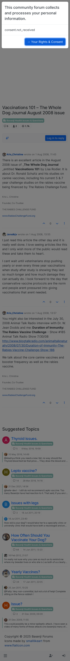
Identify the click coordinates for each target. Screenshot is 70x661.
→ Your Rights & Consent (45, 42)
